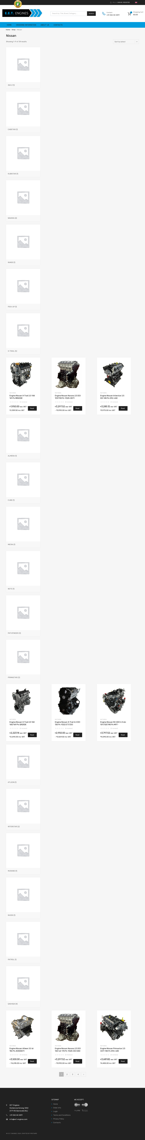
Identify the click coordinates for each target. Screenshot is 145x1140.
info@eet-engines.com (18, 1119)
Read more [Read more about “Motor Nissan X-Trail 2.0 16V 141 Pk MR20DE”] (32, 409)
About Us (45, 25)
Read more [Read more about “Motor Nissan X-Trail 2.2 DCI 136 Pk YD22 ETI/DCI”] (77, 735)
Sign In (119, 2)
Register (126, 2)
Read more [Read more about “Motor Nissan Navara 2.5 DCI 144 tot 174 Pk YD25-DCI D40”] (77, 1062)
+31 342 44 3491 (112, 15)
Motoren (13, 719)
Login (55, 1111)
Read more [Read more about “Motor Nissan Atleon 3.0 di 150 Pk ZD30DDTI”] (32, 1062)
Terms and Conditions (62, 1115)
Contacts (58, 25)
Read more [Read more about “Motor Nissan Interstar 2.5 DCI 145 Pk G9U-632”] (123, 409)
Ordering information (26, 25)
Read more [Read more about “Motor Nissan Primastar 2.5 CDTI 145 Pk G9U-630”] (123, 1062)
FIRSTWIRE (33, 1133)
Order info (57, 1108)
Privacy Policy (58, 1119)
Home (9, 25)
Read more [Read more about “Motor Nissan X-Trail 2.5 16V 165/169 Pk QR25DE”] (32, 735)
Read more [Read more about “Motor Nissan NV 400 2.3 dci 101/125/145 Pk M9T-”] (123, 735)
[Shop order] (126, 41)
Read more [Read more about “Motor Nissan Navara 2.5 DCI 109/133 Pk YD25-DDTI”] (77, 409)
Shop (13, 30)
